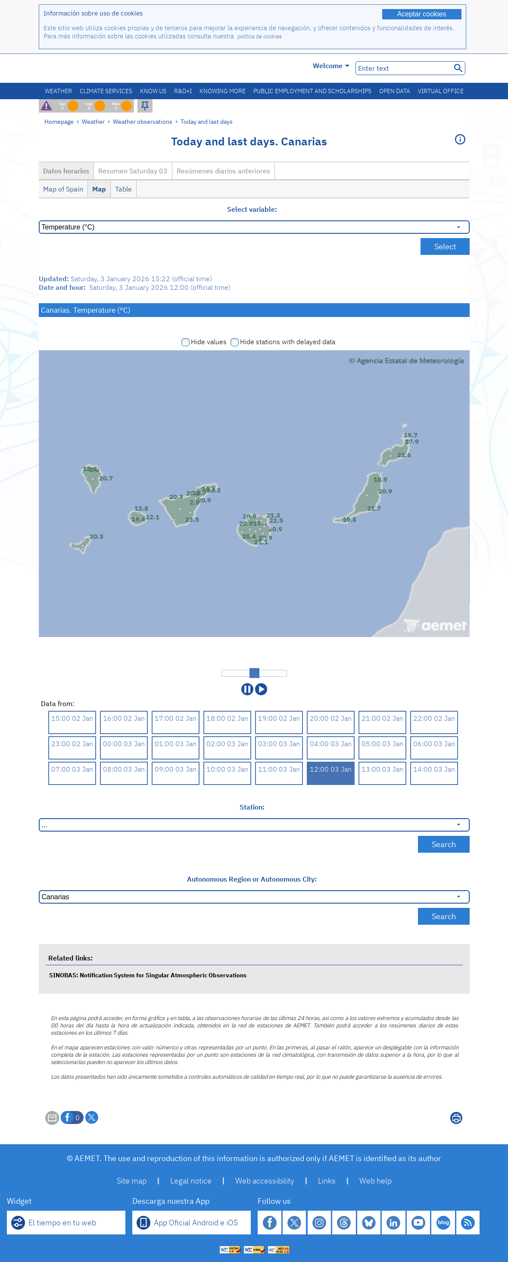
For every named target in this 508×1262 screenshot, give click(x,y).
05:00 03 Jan (382, 743)
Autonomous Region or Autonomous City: (252, 879)
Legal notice (191, 1181)
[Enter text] (402, 68)
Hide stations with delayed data (287, 341)
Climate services (106, 91)
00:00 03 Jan (124, 743)
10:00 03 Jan (227, 769)
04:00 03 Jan (331, 743)
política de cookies (259, 36)
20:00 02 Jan (331, 718)
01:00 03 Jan (175, 743)
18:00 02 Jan (227, 718)
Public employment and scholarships (312, 91)
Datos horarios (66, 170)
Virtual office (441, 91)
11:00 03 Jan (279, 769)
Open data (394, 91)
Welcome (331, 65)
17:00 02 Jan (175, 718)
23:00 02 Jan (72, 743)
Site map (131, 1181)
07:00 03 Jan (72, 769)
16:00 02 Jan (124, 718)
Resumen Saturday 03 (133, 170)
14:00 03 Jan (434, 769)
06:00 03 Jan (434, 743)
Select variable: (252, 209)
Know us (153, 91)
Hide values (209, 341)
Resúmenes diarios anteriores (223, 170)
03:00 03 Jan (279, 743)
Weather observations (142, 121)
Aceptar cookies (421, 14)
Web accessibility (264, 1181)
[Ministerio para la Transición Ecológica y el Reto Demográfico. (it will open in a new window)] (87, 68)
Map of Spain (63, 189)
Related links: (70, 958)
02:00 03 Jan (227, 743)
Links (327, 1181)
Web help (375, 1181)
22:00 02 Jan (434, 718)
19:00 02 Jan (279, 718)
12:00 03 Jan (331, 769)
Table (123, 189)
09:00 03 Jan (175, 769)
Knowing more (222, 91)
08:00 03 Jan (124, 769)
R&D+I (183, 91)
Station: (252, 807)
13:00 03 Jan (382, 769)
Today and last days (207, 121)
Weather (58, 91)
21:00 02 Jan (382, 718)
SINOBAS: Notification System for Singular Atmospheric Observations (147, 975)
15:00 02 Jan (72, 718)
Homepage (59, 121)
